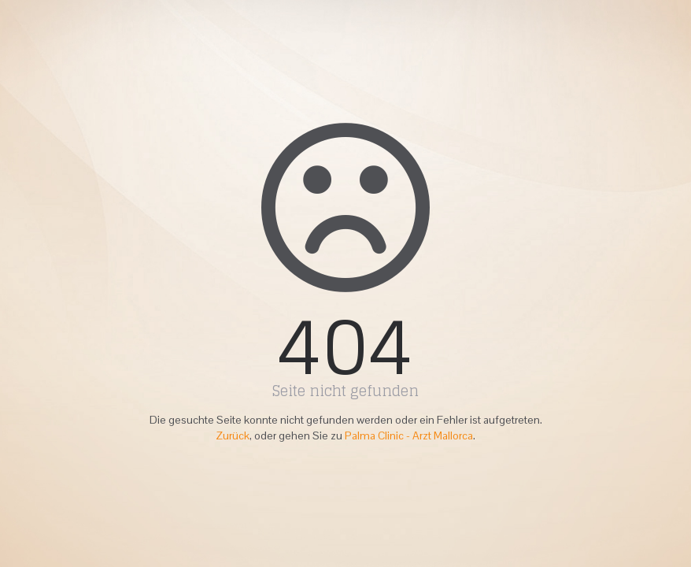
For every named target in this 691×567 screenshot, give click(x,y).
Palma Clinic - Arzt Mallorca (409, 435)
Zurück (232, 435)
